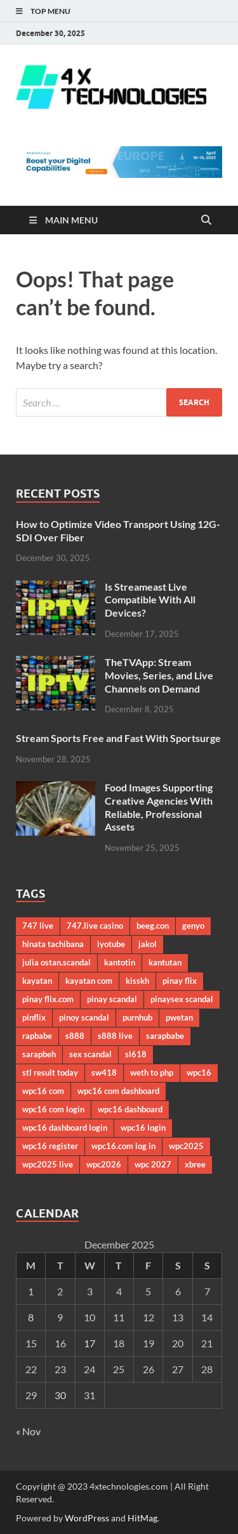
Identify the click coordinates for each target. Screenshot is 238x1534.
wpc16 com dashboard (118, 1091)
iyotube (111, 944)
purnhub (137, 1017)
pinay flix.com (48, 999)
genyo (193, 926)
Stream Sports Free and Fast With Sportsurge (118, 738)
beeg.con (152, 926)
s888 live (115, 1036)
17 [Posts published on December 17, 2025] (89, 1343)
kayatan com (88, 981)
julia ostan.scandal (56, 962)
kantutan (165, 962)
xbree (195, 1164)
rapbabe (37, 1036)
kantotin (119, 962)
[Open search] (206, 220)
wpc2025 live (47, 1164)
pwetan (179, 1017)
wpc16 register (50, 1146)
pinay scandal (112, 999)
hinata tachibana (53, 944)
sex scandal (90, 1054)
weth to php (151, 1072)
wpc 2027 (153, 1164)
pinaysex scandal (181, 999)
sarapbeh (39, 1054)
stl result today (50, 1072)
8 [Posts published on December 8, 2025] (31, 1317)
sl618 (136, 1054)
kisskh (137, 981)
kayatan (37, 981)
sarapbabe (165, 1036)
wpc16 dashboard (130, 1109)
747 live (37, 926)
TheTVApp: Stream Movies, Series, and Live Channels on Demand (159, 675)
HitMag (142, 1517)
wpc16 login (143, 1127)
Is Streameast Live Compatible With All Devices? (150, 600)
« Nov (28, 1431)
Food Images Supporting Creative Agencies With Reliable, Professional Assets (159, 807)
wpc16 (199, 1072)
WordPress (87, 1517)
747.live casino (95, 926)
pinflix (34, 1017)
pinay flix (179, 981)
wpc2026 (103, 1164)
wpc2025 (186, 1146)
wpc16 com (43, 1091)
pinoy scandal (84, 1017)
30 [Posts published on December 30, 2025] (60, 1395)
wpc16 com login (53, 1109)
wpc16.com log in (123, 1146)
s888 (74, 1036)
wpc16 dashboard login (64, 1127)
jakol (147, 944)
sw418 (104, 1072)
